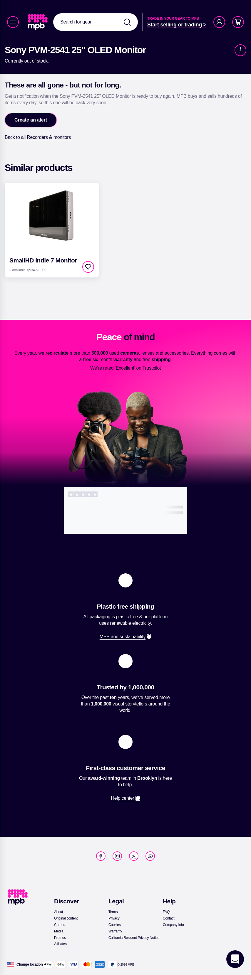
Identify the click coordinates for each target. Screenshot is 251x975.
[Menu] (13, 22)
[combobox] (95, 22)
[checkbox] (88, 267)
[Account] (219, 22)
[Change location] (29, 964)
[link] (38, 22)
